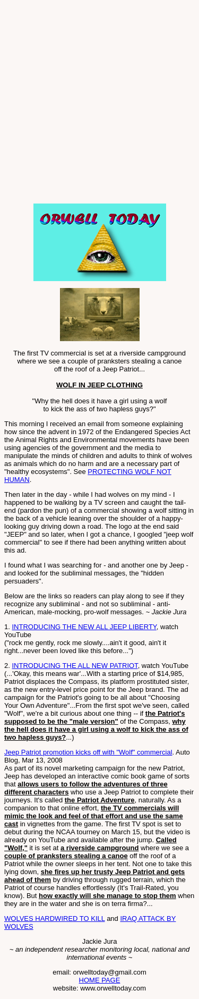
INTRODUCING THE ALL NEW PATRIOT (74, 666)
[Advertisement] (99, 104)
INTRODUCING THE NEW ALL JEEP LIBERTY (84, 627)
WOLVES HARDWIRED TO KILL (54, 918)
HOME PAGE (99, 980)
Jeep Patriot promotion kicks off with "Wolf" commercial (88, 752)
